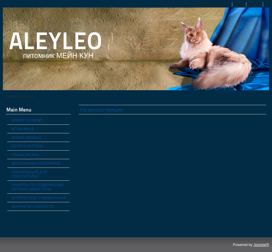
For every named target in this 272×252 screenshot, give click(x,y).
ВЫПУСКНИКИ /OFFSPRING (36, 163)
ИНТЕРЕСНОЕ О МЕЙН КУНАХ (39, 198)
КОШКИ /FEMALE (26, 137)
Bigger (225, 4)
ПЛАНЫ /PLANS (25, 155)
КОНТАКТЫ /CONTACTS (33, 206)
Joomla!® (261, 245)
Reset (239, 4)
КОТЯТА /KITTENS (28, 146)
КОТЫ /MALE (23, 129)
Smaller (255, 4)
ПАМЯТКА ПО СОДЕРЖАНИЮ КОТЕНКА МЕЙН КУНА (38, 187)
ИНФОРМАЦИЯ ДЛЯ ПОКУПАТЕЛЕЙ (29, 174)
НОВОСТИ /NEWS (27, 120)
